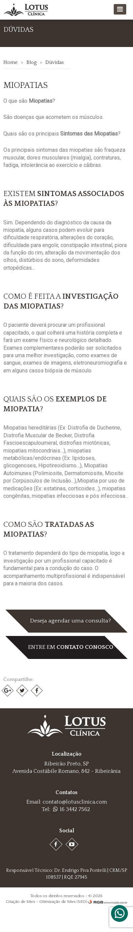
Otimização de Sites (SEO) (63, 902)
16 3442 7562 (71, 809)
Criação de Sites (20, 902)
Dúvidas (54, 62)
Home (10, 62)
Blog (31, 62)
